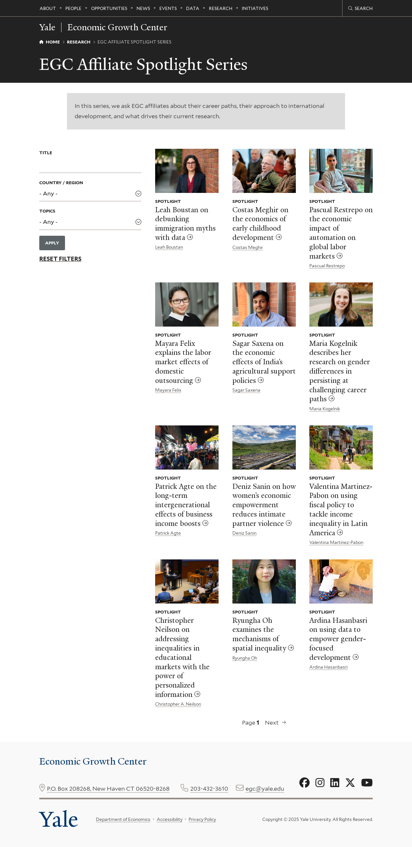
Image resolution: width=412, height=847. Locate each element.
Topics (47, 211)
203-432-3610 (209, 788)
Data (192, 8)
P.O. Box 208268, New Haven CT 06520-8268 (108, 788)
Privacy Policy (202, 819)
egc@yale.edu (265, 788)
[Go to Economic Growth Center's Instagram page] (319, 783)
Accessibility (169, 819)
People (73, 8)
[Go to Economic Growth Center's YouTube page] (367, 783)
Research (220, 8)
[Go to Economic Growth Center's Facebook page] (304, 783)
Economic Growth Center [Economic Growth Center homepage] (117, 27)
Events (168, 8)
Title (45, 152)
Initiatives (255, 8)
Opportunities (109, 8)
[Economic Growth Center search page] (360, 8)
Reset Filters (60, 259)
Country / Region (61, 182)
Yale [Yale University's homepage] (58, 819)
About (48, 8)
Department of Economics (123, 819)
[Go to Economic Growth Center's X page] (350, 783)
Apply (52, 242)
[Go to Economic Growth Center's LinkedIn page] (334, 783)
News (143, 8)
